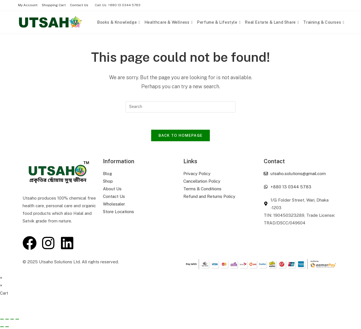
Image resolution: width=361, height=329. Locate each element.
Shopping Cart (54, 5)
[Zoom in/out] (2, 319)
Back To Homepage (181, 135)
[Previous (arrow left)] (2, 326)
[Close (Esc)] (17, 319)
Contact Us (79, 5)
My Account (28, 5)
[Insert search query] (180, 106)
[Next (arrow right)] (7, 326)
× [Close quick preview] (1, 277)
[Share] (12, 319)
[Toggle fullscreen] (7, 319)
